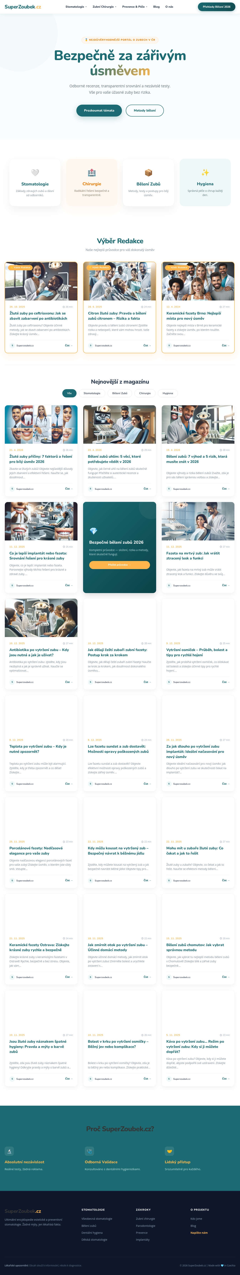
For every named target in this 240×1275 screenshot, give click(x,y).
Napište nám (199, 1232)
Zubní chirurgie (145, 1218)
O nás (169, 7)
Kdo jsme (196, 1218)
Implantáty (142, 1239)
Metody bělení (145, 110)
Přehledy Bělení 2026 (216, 7)
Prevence (142, 1232)
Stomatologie (76, 7)
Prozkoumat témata (99, 110)
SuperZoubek (23, 6)
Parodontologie (145, 1226)
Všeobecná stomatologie (97, 1218)
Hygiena (168, 393)
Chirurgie (145, 393)
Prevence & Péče (135, 7)
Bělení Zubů (119, 393)
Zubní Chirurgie (105, 7)
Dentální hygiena (92, 1232)
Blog (156, 7)
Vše (69, 393)
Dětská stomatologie (94, 1239)
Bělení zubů (89, 1226)
